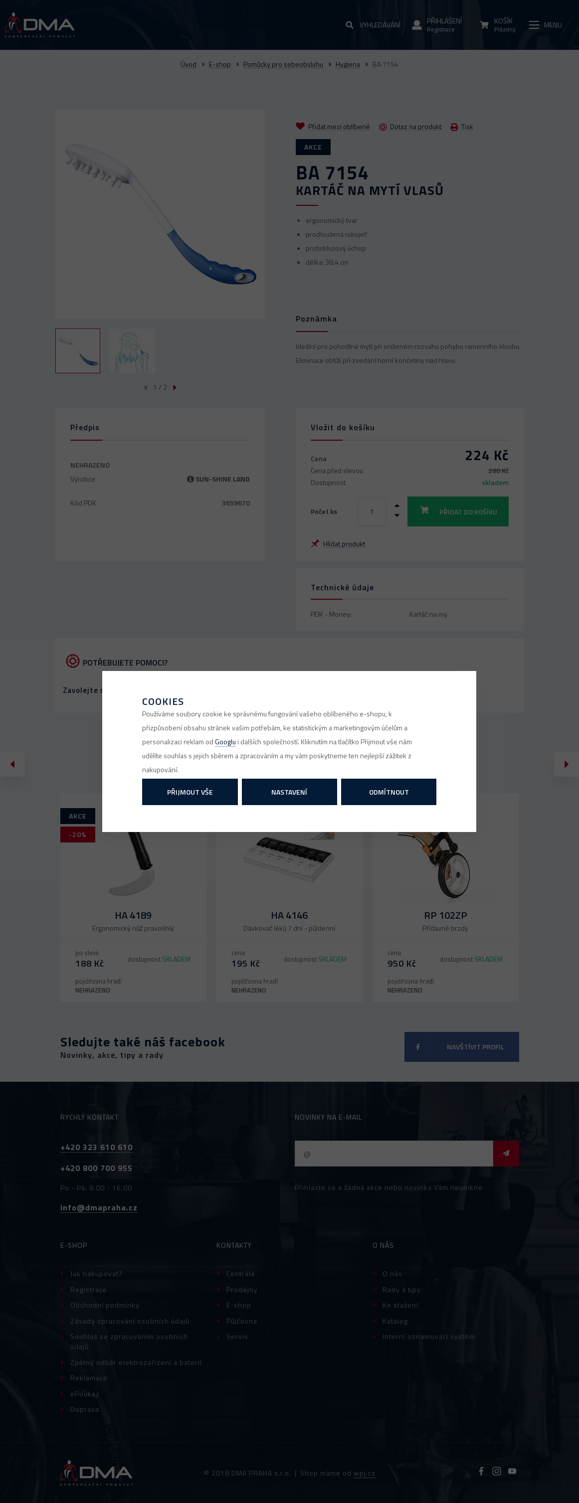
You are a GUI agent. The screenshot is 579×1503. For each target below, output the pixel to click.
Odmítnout (389, 792)
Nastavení (289, 792)
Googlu (225, 741)
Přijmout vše (190, 792)
